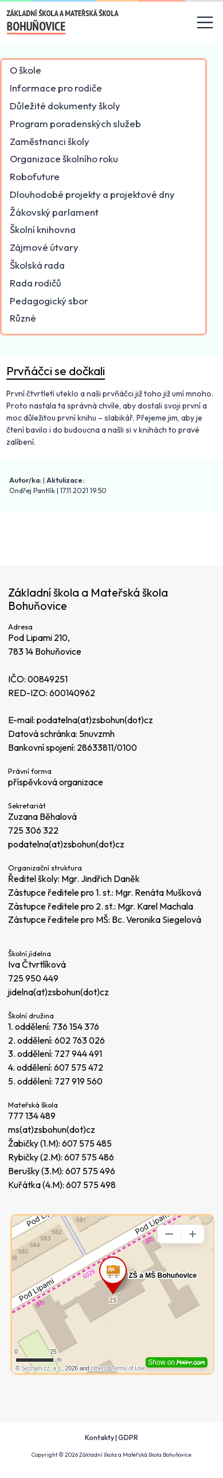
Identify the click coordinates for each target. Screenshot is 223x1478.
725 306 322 (33, 830)
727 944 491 (78, 1053)
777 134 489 (32, 1115)
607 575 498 (91, 1184)
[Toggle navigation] (205, 22)
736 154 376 (75, 1026)
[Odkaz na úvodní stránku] (63, 22)
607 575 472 (78, 1067)
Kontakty (99, 1437)
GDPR (128, 1437)
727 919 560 (78, 1081)
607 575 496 (90, 1171)
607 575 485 (87, 1143)
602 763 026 (79, 1040)
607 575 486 (89, 1157)
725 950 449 (33, 978)
